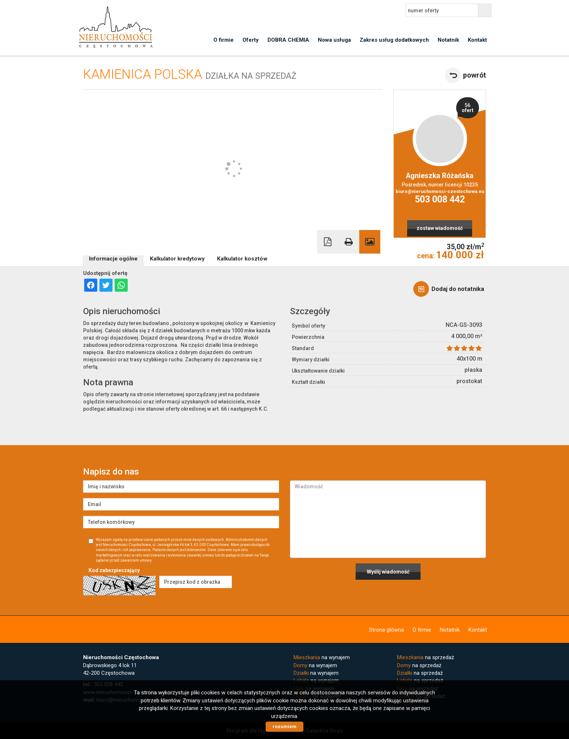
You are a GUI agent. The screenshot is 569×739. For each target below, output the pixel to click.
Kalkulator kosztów (242, 258)
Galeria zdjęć (369, 242)
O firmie (223, 40)
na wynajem (322, 657)
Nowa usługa (334, 40)
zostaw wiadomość (440, 228)
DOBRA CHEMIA (288, 40)
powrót (474, 75)
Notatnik (448, 40)
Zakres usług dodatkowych (394, 40)
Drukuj (348, 242)
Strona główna (386, 630)
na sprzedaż (425, 657)
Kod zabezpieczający (114, 570)
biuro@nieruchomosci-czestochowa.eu (440, 191)
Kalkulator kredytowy (177, 258)
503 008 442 (440, 199)
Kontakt (477, 40)
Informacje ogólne (113, 258)
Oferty (250, 40)
